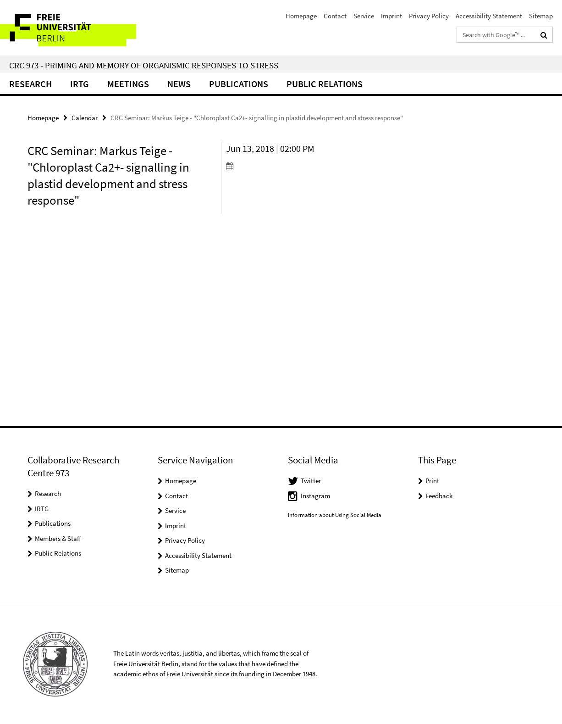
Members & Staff (58, 538)
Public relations (325, 83)
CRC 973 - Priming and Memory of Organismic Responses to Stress (143, 65)
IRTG (79, 83)
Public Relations (58, 553)
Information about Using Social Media (334, 515)
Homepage (301, 15)
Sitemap (541, 15)
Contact (335, 15)
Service (363, 15)
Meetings (128, 83)
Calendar (85, 117)
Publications (238, 83)
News (179, 83)
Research (30, 83)
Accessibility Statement (489, 15)
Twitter (311, 480)
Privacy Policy (429, 15)
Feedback (438, 495)
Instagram (315, 495)
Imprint (391, 15)
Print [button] (432, 480)
